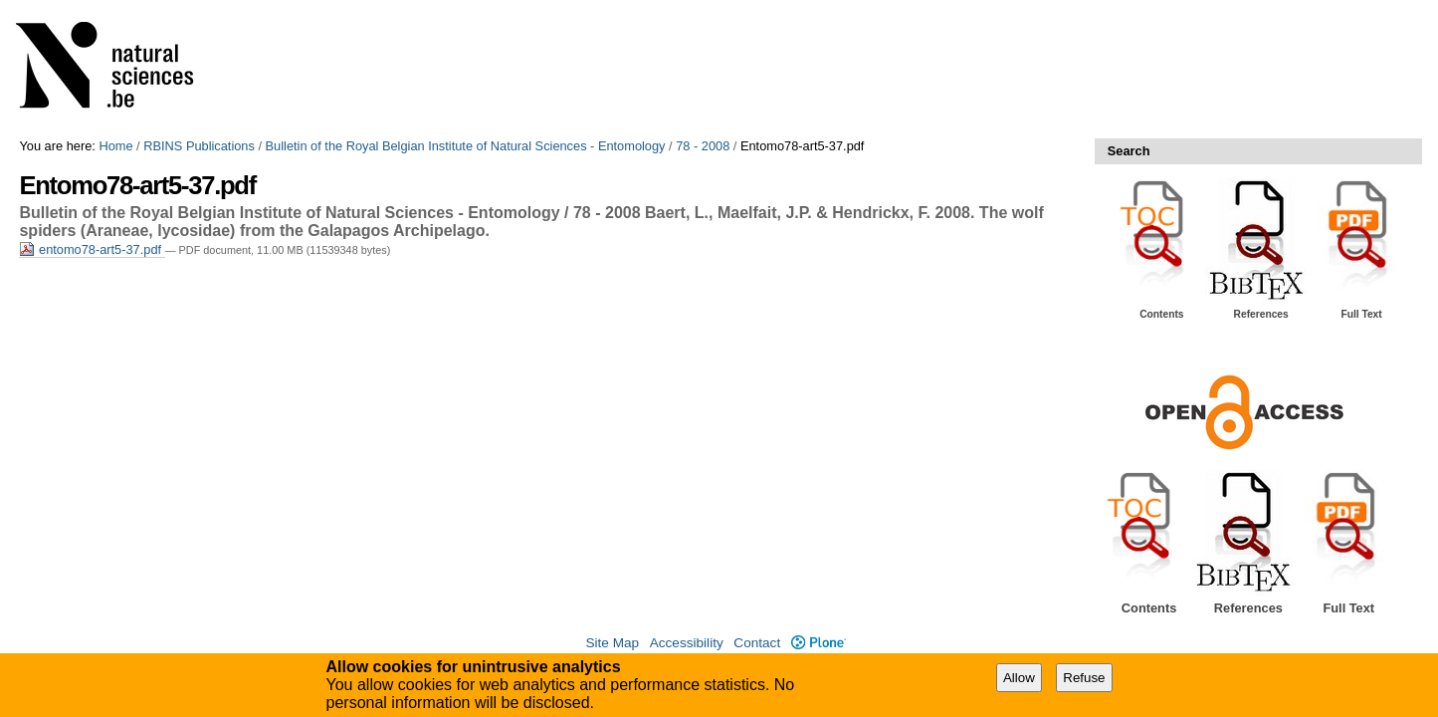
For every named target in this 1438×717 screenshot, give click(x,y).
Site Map (612, 642)
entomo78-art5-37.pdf (91, 249)
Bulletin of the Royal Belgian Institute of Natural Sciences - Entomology (466, 145)
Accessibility (686, 642)
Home (115, 145)
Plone (818, 642)
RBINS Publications (199, 145)
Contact (756, 642)
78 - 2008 (702, 145)
